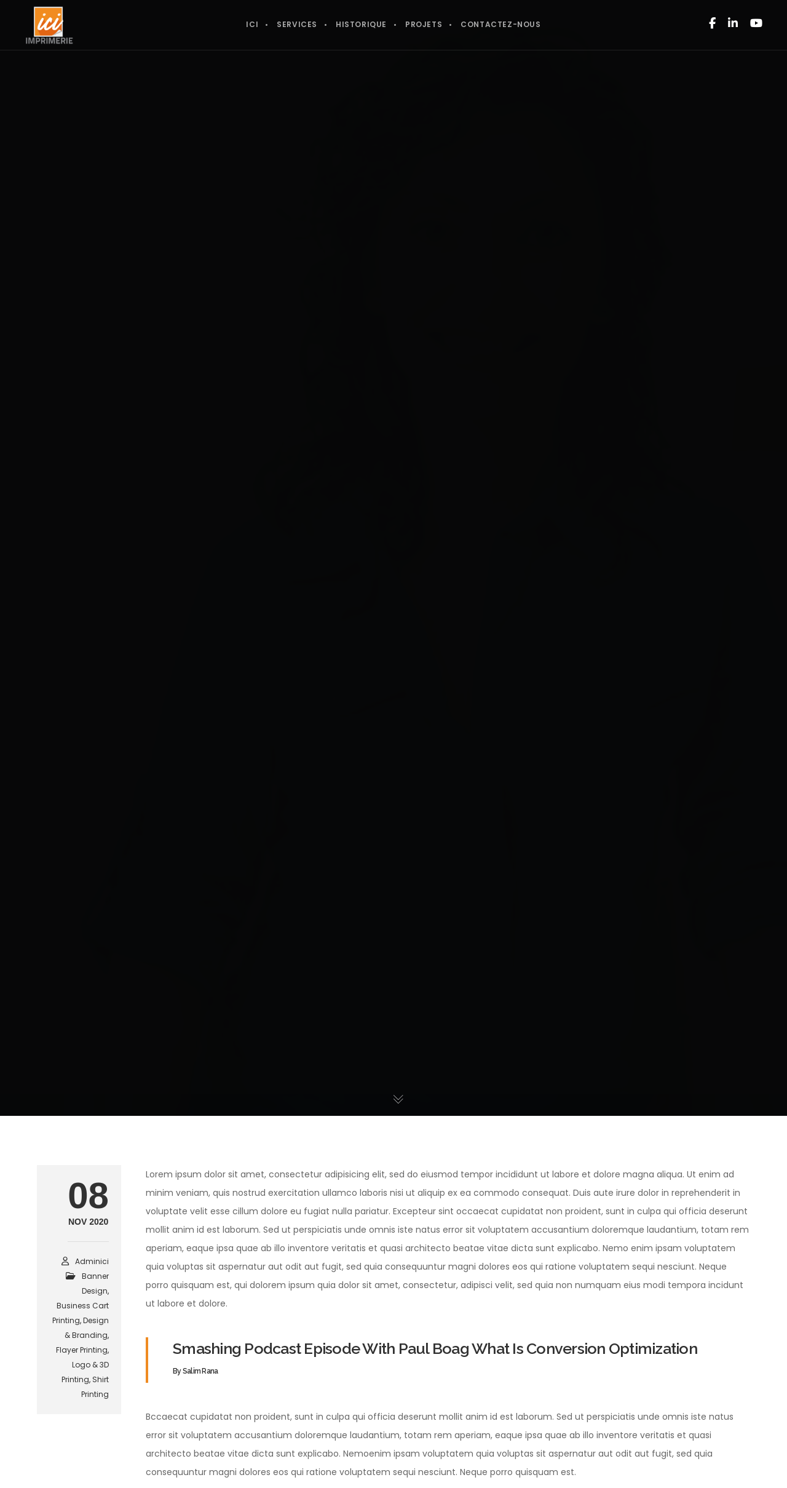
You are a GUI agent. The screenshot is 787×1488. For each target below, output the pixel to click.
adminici (92, 1261)
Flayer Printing (82, 1350)
